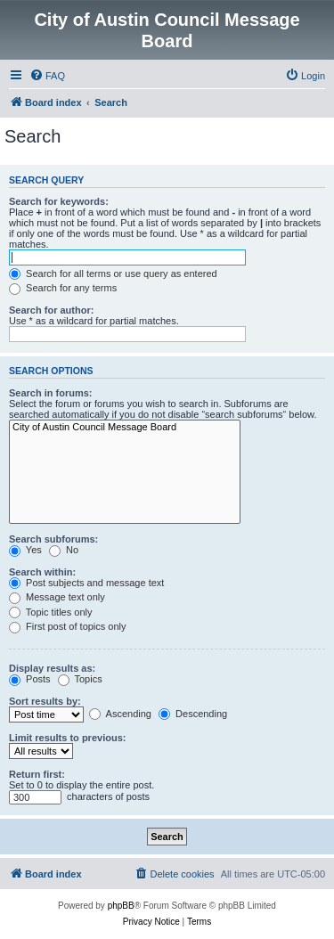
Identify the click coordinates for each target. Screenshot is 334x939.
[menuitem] (47, 75)
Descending (193, 713)
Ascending (120, 713)
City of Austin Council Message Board (125, 427)
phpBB (121, 905)
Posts (30, 679)
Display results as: (52, 668)
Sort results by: (45, 701)
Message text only (57, 597)
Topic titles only (50, 612)
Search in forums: (51, 393)
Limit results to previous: (67, 737)
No (63, 549)
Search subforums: (53, 539)
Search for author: (51, 310)
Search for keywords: (59, 201)
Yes (25, 549)
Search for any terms (63, 287)
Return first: (37, 774)
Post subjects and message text (86, 582)
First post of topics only (67, 626)
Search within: (42, 572)
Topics (80, 679)
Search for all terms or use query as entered (113, 273)
